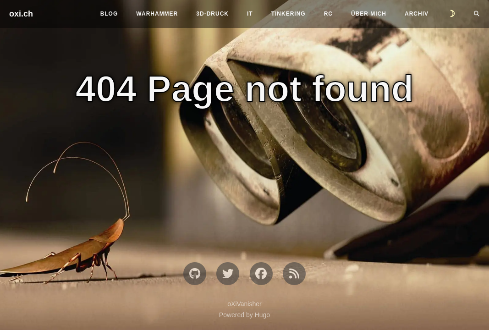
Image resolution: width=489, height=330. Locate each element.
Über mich (368, 14)
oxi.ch (21, 13)
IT (250, 14)
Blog (109, 14)
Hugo (262, 315)
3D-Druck (212, 14)
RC (328, 14)
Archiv (417, 14)
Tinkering (288, 14)
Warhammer (157, 14)
